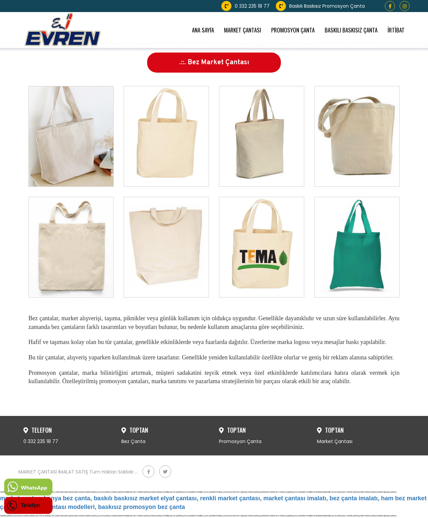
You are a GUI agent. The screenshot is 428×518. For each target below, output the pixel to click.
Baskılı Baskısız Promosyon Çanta (320, 6)
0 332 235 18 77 (245, 6)
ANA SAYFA (203, 30)
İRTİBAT (396, 30)
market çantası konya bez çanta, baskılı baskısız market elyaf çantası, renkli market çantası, (130, 498)
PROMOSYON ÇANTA (293, 30)
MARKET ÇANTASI (242, 30)
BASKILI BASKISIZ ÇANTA (351, 30)
